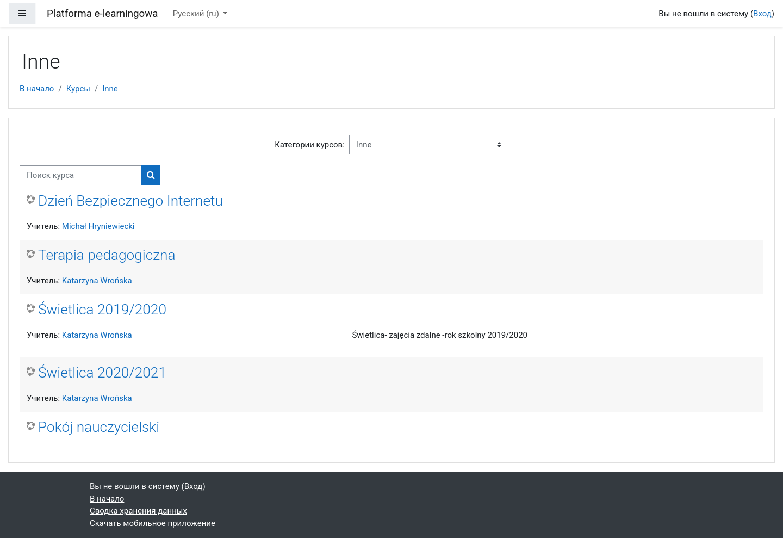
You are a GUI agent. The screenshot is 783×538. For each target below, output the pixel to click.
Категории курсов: (310, 145)
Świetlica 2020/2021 (102, 372)
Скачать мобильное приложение (152, 523)
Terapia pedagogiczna (107, 255)
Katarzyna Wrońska (97, 281)
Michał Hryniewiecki (98, 226)
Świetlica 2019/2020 (102, 309)
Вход (762, 13)
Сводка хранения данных (138, 511)
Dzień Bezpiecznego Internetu (130, 201)
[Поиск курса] (81, 175)
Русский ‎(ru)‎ (197, 13)
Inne (110, 89)
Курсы (78, 89)
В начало (37, 89)
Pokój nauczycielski (98, 427)
